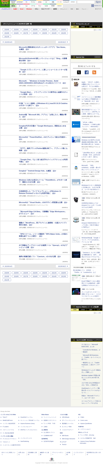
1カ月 (98, 27)
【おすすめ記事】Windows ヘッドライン (88, 340)
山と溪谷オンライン (49, 432)
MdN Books (65, 435)
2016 (35, 33)
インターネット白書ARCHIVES (11, 445)
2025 (16, 29)
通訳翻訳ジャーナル (67, 423)
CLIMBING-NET (48, 435)
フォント (84, 9)
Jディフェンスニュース (68, 420)
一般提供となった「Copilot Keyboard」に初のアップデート (91, 365)
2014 (54, 33)
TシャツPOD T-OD (49, 423)
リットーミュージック (50, 417)
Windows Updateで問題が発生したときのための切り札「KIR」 (91, 377)
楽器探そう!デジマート (50, 420)
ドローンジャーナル (8, 430)
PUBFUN (81, 426)
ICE (79, 414)
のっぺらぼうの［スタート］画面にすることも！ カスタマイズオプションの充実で (91, 294)
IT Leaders (6, 426)
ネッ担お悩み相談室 (8, 433)
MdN (61, 433)
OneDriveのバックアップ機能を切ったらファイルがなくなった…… (91, 390)
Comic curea (83, 420)
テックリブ (63, 442)
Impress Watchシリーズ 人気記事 (87, 307)
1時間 (75, 27)
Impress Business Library (27, 423)
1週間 (90, 27)
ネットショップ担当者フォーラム (29, 420)
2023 (35, 29)
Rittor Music (45, 414)
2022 (44, 29)
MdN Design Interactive (68, 438)
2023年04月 (8, 42)
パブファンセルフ (85, 429)
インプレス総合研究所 (9, 423)
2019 (6, 33)
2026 (6, 29)
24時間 (83, 27)
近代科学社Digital (48, 441)
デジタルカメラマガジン (10, 438)
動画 (77, 9)
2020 (63, 29)
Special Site (80, 57)
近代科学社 (45, 438)
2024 (25, 29)
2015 (44, 33)
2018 (16, 33)
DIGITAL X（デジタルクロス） (29, 430)
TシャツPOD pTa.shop (87, 435)
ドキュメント (64, 9)
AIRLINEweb (65, 417)
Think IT (5, 417)
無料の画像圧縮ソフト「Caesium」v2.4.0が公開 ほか (40, 256)
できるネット (6, 442)
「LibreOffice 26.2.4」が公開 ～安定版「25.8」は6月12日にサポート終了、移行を (91, 155)
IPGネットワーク (83, 432)
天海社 (82, 417)
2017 (25, 33)
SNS (72, 9)
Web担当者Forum (8, 420)
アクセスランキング (82, 24)
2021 (54, 29)
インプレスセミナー (26, 426)
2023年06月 (62, 42)
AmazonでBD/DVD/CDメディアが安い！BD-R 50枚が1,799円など (90, 225)
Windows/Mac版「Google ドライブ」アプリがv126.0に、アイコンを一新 (91, 240)
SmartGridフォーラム (26, 417)
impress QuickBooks (86, 423)
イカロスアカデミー (67, 430)
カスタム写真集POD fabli (88, 438)
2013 (63, 33)
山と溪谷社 (45, 430)
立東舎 (45, 426)
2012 (6, 36)
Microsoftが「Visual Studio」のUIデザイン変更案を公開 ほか (43, 202)
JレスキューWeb (66, 426)
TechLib (64, 444)
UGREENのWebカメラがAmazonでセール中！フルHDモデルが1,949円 (91, 205)
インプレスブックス (26, 438)
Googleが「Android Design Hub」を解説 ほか (37, 171)
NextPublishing (24, 441)
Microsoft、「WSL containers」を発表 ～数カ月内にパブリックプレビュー (91, 167)
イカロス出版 (63, 414)
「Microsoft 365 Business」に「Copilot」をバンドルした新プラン (91, 357)
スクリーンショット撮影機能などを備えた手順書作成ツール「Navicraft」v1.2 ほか (91, 99)
